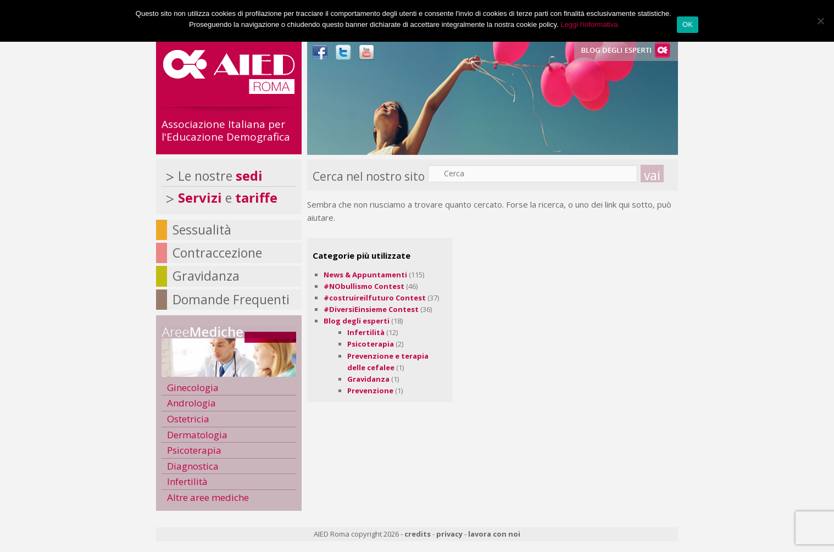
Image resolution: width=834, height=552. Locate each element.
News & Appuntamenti (365, 275)
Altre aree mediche (208, 497)
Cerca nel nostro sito (369, 176)
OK (687, 24)
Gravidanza (368, 379)
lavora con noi (494, 534)
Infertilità (366, 332)
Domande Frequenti (231, 299)
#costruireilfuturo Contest (375, 298)
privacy (449, 534)
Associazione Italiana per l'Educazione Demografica (226, 130)
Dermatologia (197, 434)
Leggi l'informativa (589, 24)
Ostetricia (188, 418)
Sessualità (202, 229)
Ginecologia (193, 387)
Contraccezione (217, 252)
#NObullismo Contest (364, 286)
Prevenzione (370, 390)
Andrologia (191, 403)
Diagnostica (193, 466)
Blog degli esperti (357, 321)
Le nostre (220, 176)
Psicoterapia (370, 344)
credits (417, 534)
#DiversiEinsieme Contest (371, 309)
